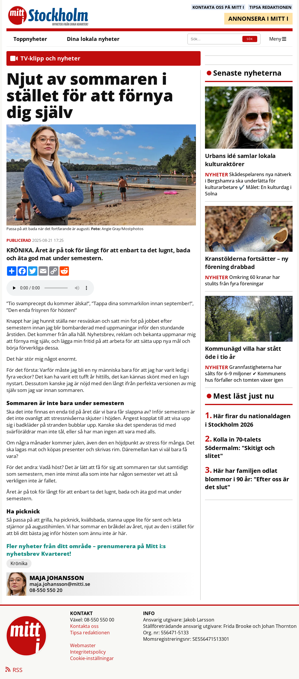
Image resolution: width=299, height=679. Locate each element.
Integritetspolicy (88, 652)
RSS (13, 670)
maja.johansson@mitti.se (59, 584)
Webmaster (83, 645)
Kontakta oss (84, 626)
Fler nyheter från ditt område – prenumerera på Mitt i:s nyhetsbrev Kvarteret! (86, 550)
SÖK (250, 39)
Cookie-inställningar (92, 658)
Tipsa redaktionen (90, 632)
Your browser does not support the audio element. (50, 288)
